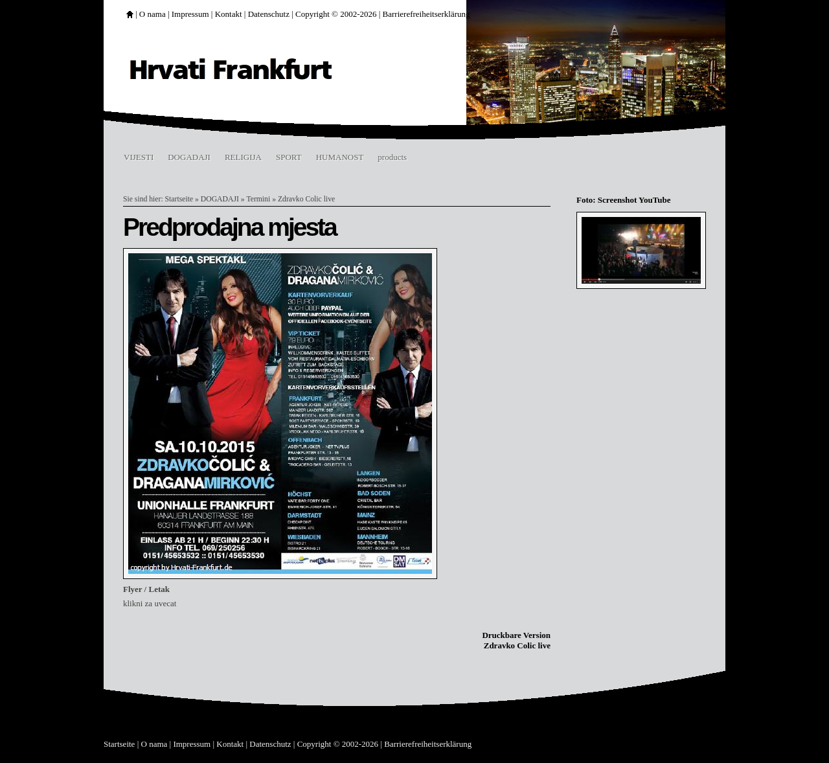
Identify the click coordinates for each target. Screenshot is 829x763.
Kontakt (228, 14)
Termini (258, 199)
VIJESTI (138, 157)
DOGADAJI (189, 157)
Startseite (179, 199)
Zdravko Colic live (306, 199)
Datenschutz (269, 14)
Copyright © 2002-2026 (335, 14)
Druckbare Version (516, 635)
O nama (152, 14)
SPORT (289, 157)
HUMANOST (340, 157)
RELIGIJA (243, 157)
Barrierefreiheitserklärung (426, 14)
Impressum (190, 14)
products (392, 157)
